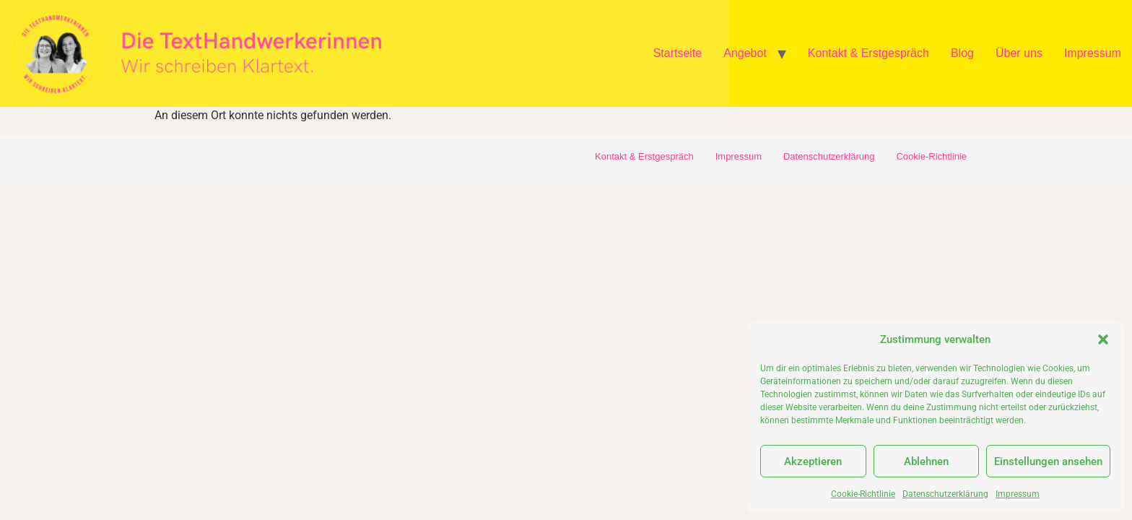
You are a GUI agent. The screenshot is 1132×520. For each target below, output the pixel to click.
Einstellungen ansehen (1048, 461)
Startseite (677, 53)
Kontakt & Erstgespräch (868, 53)
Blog (962, 53)
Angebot (745, 53)
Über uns (1019, 53)
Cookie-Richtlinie (863, 494)
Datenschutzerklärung (945, 494)
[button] (1103, 339)
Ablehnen (926, 461)
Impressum (1018, 494)
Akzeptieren (813, 461)
